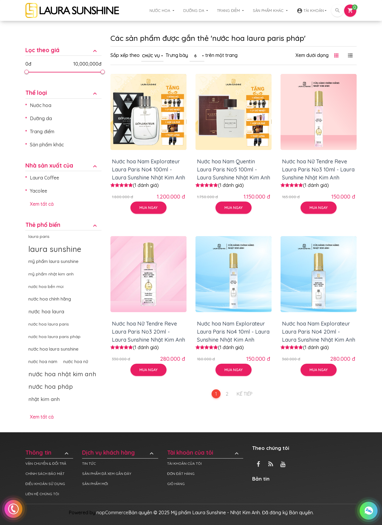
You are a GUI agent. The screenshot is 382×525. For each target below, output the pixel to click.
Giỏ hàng (176, 483)
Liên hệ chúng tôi (42, 494)
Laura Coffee (44, 178)
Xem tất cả (42, 204)
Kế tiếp (244, 394)
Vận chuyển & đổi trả (45, 463)
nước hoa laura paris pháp (54, 336)
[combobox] (152, 55)
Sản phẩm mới (95, 483)
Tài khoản (310, 11)
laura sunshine (54, 248)
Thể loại (61, 93)
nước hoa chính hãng (49, 299)
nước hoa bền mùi (46, 286)
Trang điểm (229, 10)
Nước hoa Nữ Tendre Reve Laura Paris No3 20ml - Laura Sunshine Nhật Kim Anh (148, 331)
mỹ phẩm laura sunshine (53, 261)
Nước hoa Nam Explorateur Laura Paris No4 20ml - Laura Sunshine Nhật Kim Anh (318, 331)
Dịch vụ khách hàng (118, 452)
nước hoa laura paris (48, 323)
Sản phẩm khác (269, 10)
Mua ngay (148, 207)
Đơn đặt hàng (181, 473)
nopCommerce (112, 512)
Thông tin (47, 452)
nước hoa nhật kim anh (62, 374)
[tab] (63, 46)
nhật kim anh (44, 399)
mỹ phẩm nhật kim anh (51, 273)
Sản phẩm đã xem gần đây (106, 473)
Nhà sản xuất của (61, 165)
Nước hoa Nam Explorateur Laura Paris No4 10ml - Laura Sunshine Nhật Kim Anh (233, 331)
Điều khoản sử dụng (45, 483)
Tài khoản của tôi (203, 452)
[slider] (26, 72)
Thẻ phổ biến (61, 225)
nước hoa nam (42, 361)
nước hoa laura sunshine (53, 349)
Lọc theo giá (61, 50)
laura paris (39, 236)
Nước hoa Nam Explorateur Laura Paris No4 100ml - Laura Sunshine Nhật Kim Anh (148, 169)
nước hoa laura (46, 311)
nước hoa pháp (50, 386)
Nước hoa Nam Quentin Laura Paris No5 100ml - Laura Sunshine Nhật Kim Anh (233, 169)
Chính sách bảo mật (44, 473)
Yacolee (38, 191)
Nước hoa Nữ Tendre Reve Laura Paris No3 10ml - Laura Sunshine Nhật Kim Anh (318, 169)
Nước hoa (160, 10)
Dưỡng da (194, 10)
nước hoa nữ (75, 361)
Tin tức (89, 463)
